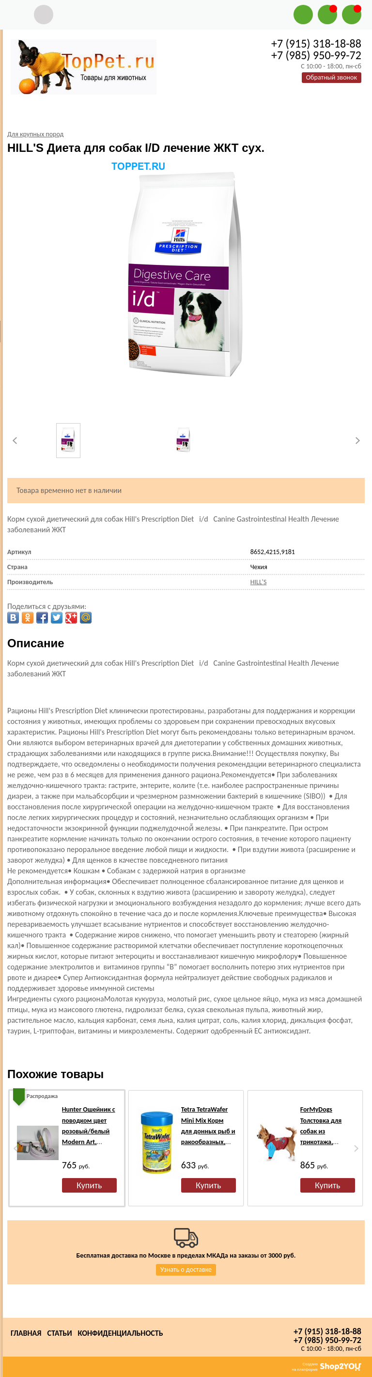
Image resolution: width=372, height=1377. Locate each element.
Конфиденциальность (120, 1333)
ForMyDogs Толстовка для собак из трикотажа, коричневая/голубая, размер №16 (324, 1142)
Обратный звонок (331, 77)
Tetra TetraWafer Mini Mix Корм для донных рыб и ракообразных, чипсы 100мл (208, 1131)
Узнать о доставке (186, 1269)
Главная (26, 1333)
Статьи (59, 1333)
